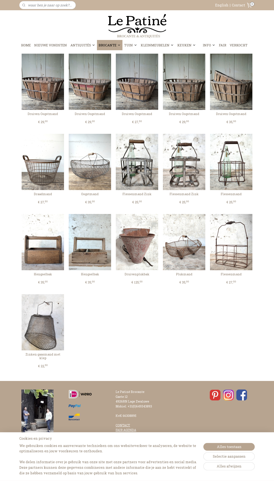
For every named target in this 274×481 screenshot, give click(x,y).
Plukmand (184, 274)
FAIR (222, 45)
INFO (209, 45)
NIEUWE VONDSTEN (50, 45)
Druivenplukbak (137, 274)
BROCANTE (110, 45)
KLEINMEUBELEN (157, 45)
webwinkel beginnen (148, 473)
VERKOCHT (238, 45)
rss (132, 473)
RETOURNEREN (128, 449)
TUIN (130, 45)
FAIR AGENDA (126, 430)
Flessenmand (231, 194)
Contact (238, 5)
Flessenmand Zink (137, 194)
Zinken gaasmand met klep (42, 356)
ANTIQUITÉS (82, 45)
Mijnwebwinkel (183, 473)
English (221, 5)
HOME (26, 45)
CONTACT (123, 425)
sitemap (124, 473)
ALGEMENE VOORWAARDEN (137, 454)
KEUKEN (186, 45)
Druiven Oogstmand (43, 114)
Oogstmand (90, 194)
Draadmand (43, 194)
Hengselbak (43, 274)
